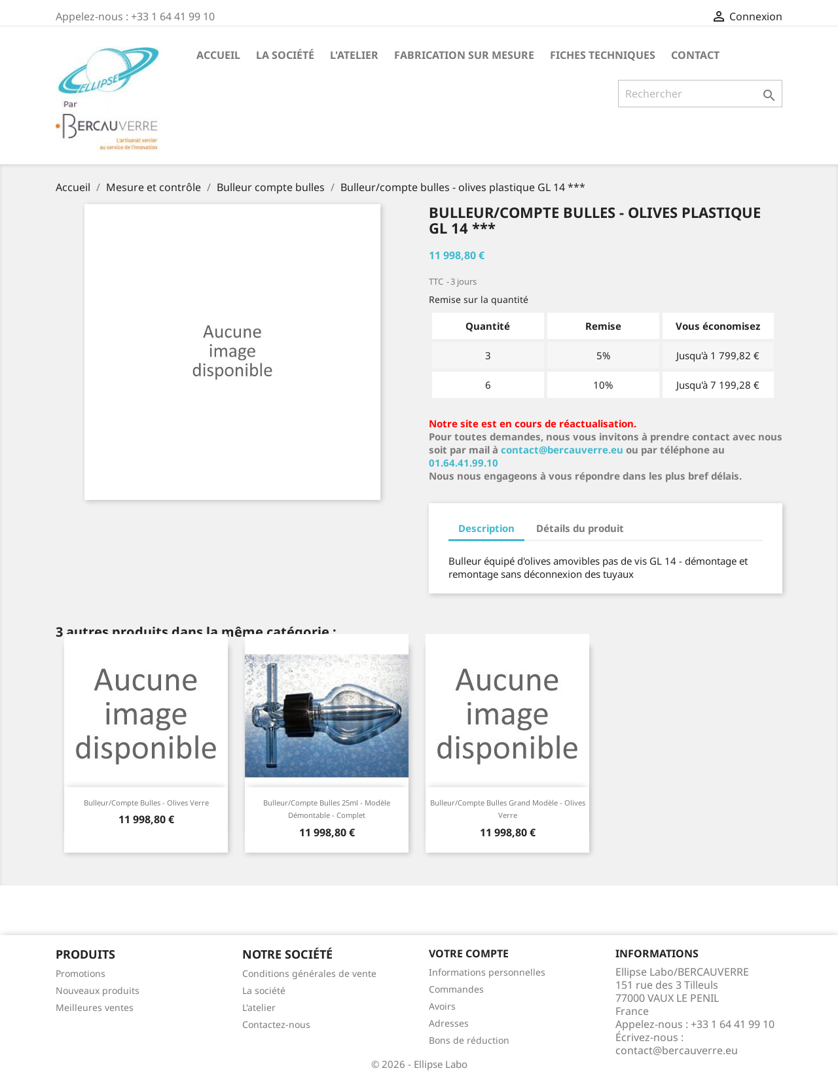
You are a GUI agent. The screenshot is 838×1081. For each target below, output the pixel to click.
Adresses (449, 1023)
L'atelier (354, 55)
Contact (695, 55)
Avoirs (442, 1006)
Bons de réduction (469, 1040)
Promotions (80, 973)
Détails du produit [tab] (580, 528)
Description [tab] (486, 528)
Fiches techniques (602, 55)
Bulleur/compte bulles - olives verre (146, 802)
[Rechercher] (700, 93)
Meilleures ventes (95, 1007)
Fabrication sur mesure (464, 55)
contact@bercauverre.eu (562, 449)
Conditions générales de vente (309, 973)
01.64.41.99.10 (463, 462)
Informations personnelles (487, 972)
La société (285, 55)
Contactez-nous (276, 1024)
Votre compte (469, 953)
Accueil (218, 55)
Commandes (456, 989)
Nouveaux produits (97, 990)
